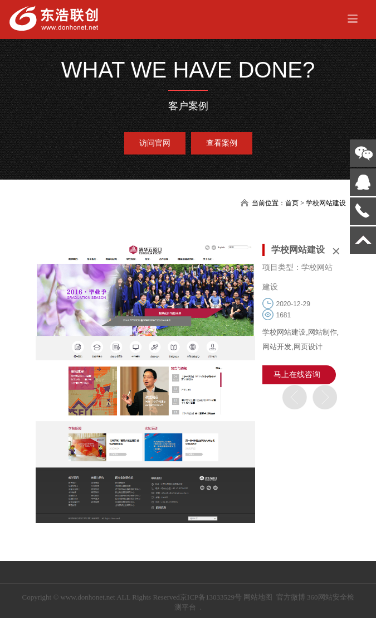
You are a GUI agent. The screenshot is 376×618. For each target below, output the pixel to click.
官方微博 (290, 597)
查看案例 (221, 143)
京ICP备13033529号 (211, 597)
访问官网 (154, 143)
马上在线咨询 (297, 374)
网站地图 (257, 597)
